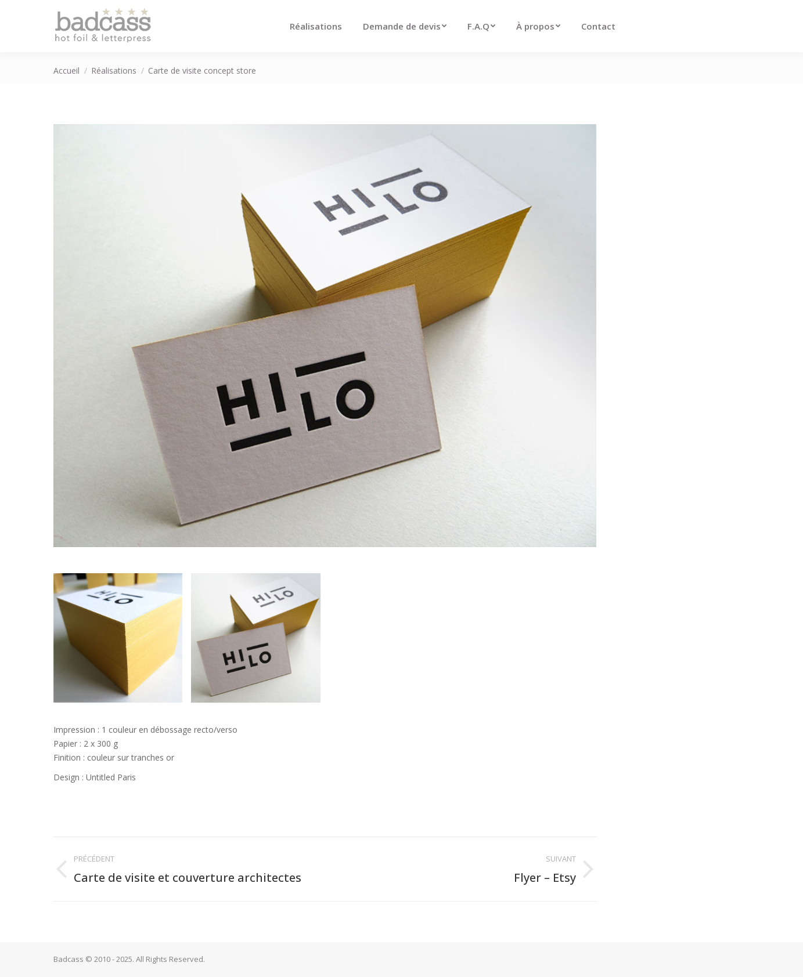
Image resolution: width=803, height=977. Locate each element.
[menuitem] (315, 26)
